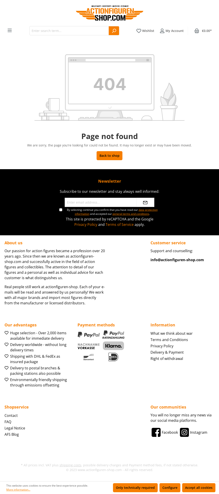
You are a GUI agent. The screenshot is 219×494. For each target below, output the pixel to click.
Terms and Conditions (169, 339)
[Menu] (9, 30)
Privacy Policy (85, 224)
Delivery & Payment (167, 352)
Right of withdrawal (166, 358)
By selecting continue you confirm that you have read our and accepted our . (112, 212)
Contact (11, 415)
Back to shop (109, 155)
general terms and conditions (131, 214)
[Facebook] (164, 432)
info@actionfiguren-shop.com (177, 259)
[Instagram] (193, 432)
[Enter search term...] (69, 30)
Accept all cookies (198, 487)
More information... (18, 490)
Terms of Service (120, 224)
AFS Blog (11, 434)
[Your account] (171, 31)
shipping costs (70, 465)
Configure (169, 487)
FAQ (7, 421)
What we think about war (171, 333)
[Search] (114, 30)
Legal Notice (14, 428)
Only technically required (135, 487)
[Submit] (145, 202)
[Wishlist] (145, 31)
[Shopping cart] (203, 31)
